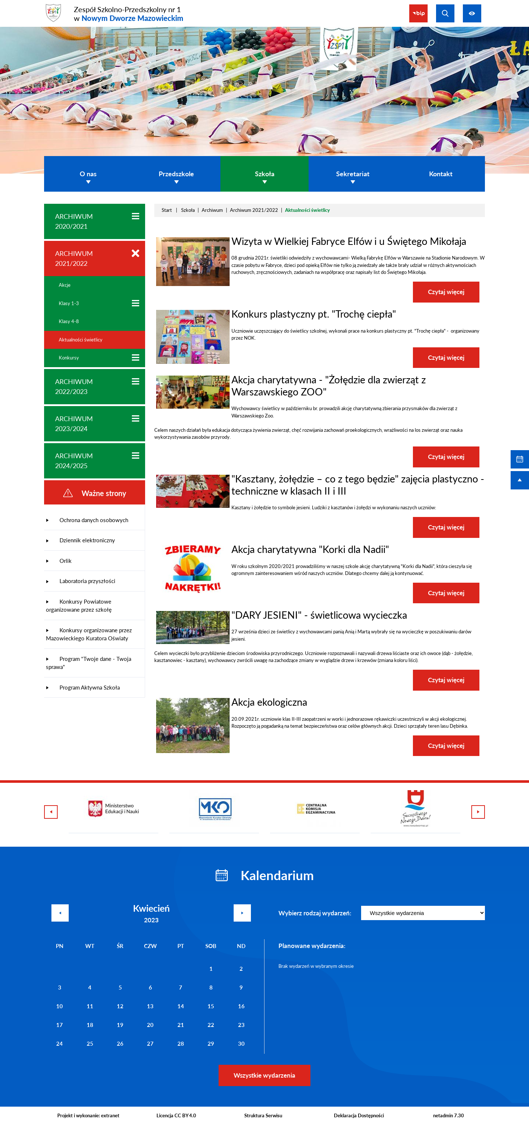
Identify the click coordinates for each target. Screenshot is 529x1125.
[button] (193, 284)
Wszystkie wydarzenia (264, 1075)
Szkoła (188, 210)
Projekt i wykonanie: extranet (88, 1115)
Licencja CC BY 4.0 (176, 1115)
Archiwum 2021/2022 (254, 210)
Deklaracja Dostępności (359, 1115)
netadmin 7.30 (448, 1115)
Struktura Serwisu (263, 1115)
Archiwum (212, 210)
